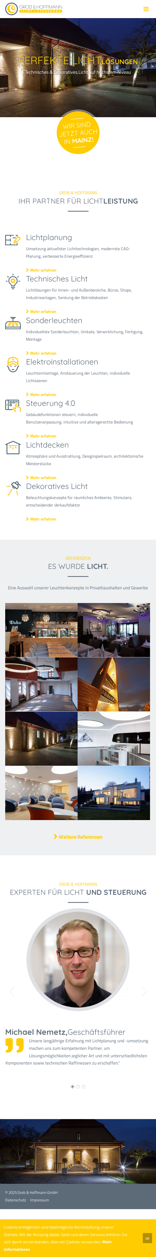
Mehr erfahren (46, 268)
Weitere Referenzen (81, 837)
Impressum (39, 1200)
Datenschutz (15, 1200)
